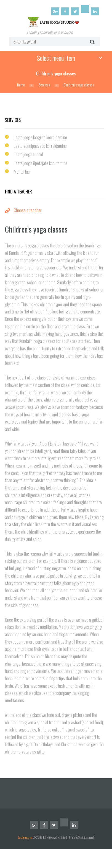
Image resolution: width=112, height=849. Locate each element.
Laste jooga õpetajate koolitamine (40, 163)
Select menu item (56, 58)
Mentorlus (22, 171)
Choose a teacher (28, 210)
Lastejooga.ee (25, 837)
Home (21, 85)
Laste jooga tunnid (28, 154)
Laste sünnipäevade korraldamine (40, 146)
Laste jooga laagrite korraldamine (40, 137)
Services (44, 85)
